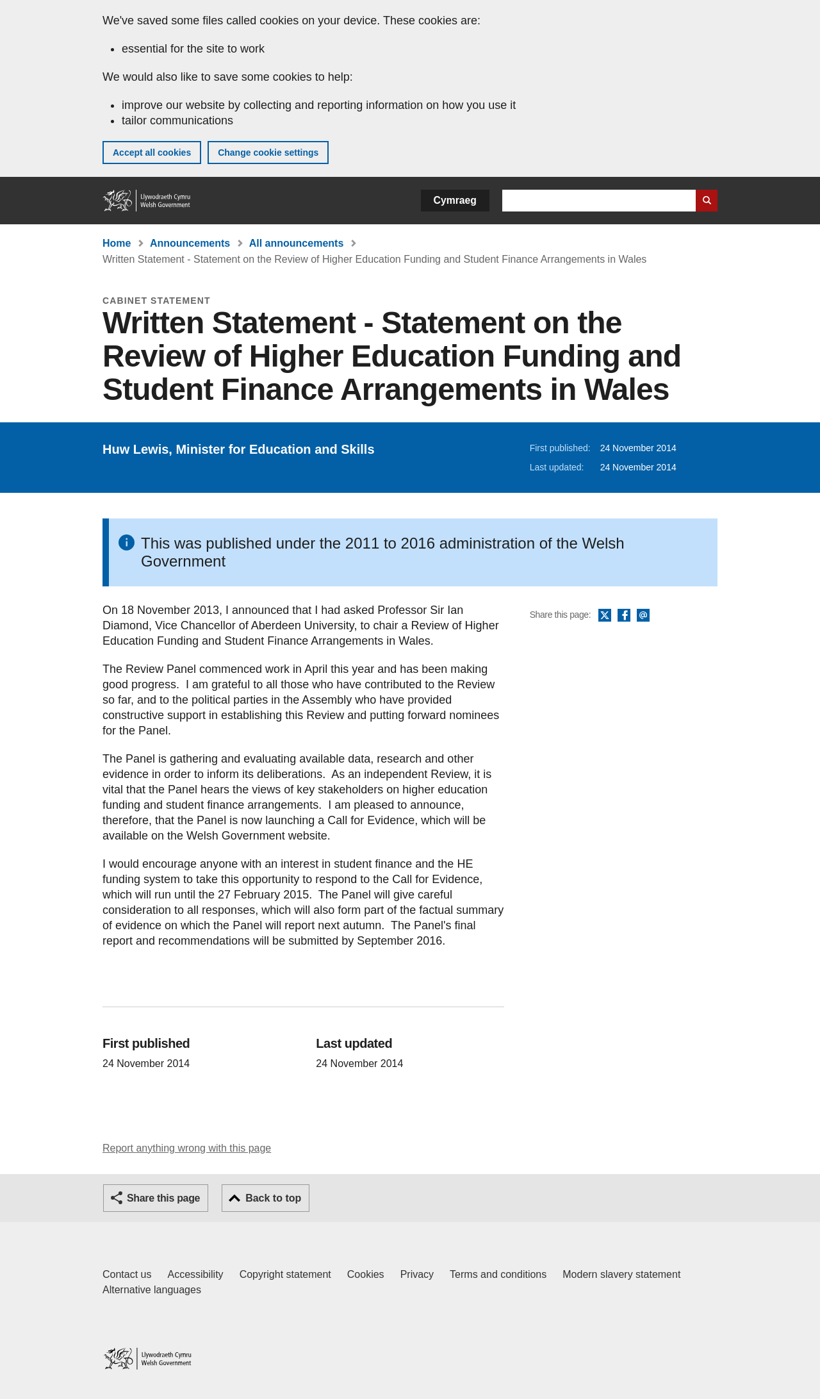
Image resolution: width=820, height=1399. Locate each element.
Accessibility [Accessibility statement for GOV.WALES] (195, 1274)
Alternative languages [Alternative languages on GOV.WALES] (151, 1289)
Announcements (190, 243)
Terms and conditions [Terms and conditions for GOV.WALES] (498, 1274)
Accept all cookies (152, 152)
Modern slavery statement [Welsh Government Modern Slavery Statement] (621, 1274)
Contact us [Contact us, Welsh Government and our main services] (126, 1274)
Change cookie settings (268, 152)
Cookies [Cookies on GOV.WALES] (365, 1274)
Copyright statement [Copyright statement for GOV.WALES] (285, 1274)
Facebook (624, 616)
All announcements (296, 243)
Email (643, 616)
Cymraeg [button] (455, 200)
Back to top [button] (273, 1198)
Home (116, 243)
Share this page (163, 1198)
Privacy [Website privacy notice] (417, 1274)
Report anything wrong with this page (186, 1148)
